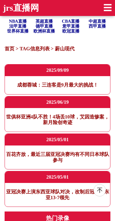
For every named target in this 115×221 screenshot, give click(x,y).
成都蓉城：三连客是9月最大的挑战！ (57, 84)
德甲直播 (44, 26)
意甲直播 (70, 26)
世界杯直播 (18, 31)
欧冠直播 (70, 31)
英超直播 (44, 21)
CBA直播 (71, 21)
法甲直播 (17, 26)
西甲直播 (97, 26)
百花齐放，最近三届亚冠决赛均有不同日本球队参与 (57, 157)
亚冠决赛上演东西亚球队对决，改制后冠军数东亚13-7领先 (57, 194)
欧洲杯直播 (44, 31)
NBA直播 (18, 21)
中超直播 (97, 21)
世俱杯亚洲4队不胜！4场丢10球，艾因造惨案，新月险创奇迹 (57, 119)
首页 (9, 48)
